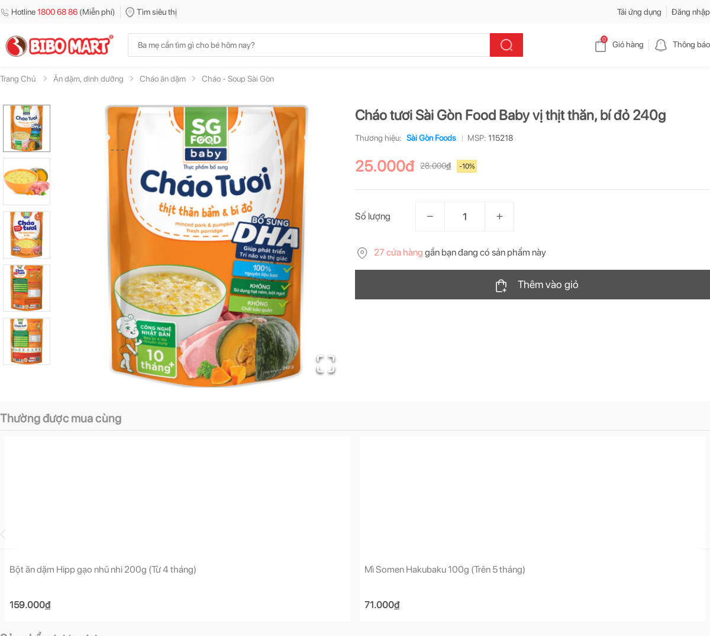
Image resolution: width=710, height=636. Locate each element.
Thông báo (682, 44)
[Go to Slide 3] (26, 235)
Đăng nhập (691, 12)
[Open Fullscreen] (326, 364)
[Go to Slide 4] (26, 288)
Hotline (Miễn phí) (57, 12)
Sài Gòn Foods (429, 138)
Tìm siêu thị (151, 12)
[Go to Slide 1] (26, 128)
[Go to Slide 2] (26, 181)
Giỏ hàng (618, 44)
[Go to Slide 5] (26, 341)
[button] (206, 246)
